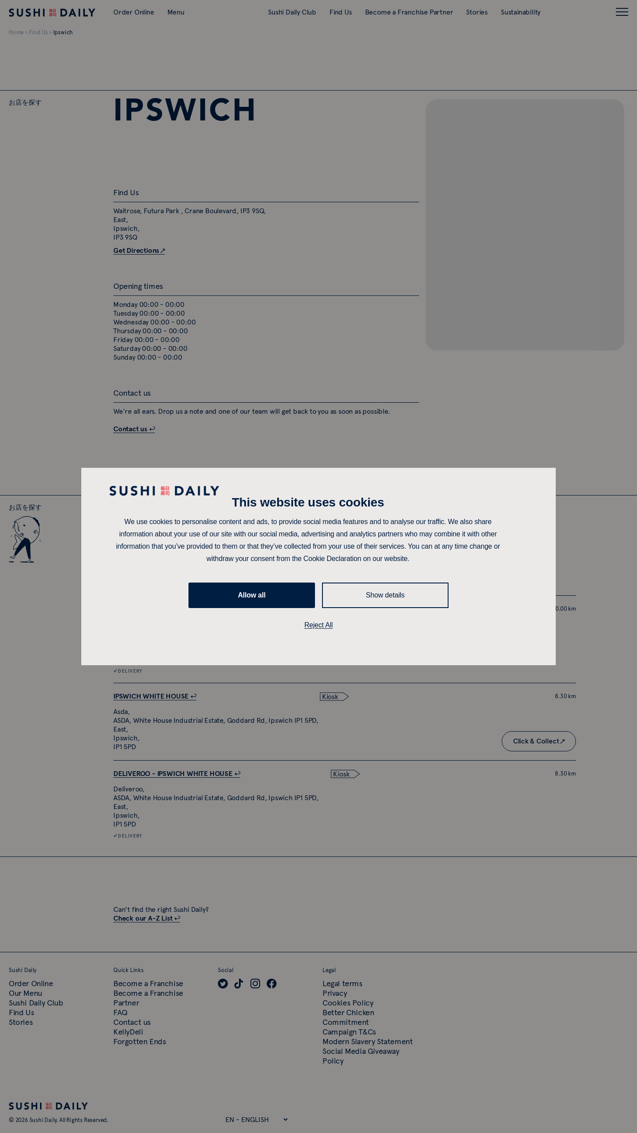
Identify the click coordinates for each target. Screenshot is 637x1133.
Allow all (251, 595)
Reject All (318, 625)
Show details (385, 595)
